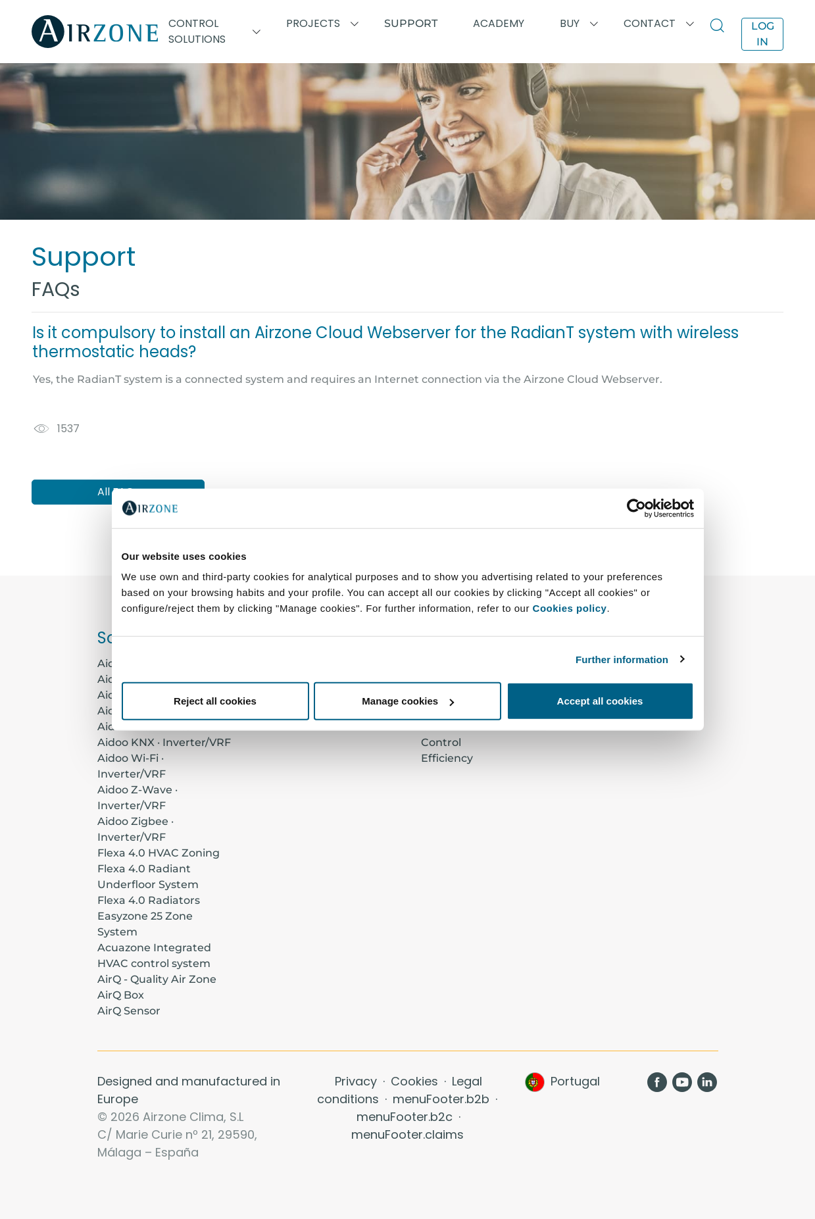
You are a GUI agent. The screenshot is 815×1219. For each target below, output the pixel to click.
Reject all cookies (215, 701)
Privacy (357, 1081)
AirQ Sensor (129, 1011)
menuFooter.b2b (443, 1099)
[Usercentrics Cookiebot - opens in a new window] (636, 508)
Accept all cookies (600, 701)
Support (410, 23)
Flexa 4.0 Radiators (148, 900)
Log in (762, 34)
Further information (622, 658)
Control (441, 742)
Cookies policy (570, 608)
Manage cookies (408, 701)
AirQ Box (120, 995)
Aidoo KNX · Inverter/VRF (164, 742)
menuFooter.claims (407, 1134)
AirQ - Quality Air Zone (156, 979)
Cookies (416, 1081)
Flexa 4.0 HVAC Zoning (158, 853)
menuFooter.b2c (406, 1116)
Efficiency (447, 758)
